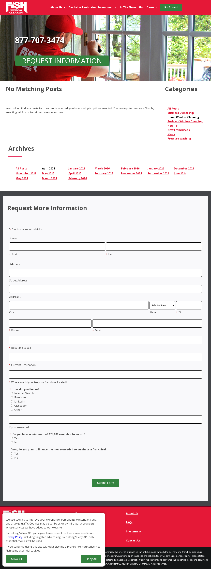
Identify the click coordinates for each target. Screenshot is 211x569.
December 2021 (184, 168)
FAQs (129, 522)
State (153, 312)
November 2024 (131, 173)
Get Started (171, 7)
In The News (128, 7)
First (13, 254)
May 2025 (48, 173)
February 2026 (130, 168)
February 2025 (104, 173)
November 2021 (26, 173)
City (11, 312)
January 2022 (76, 168)
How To (172, 125)
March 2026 (102, 168)
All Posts (173, 108)
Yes (15, 438)
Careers (152, 7)
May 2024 (22, 178)
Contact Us (133, 540)
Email (96, 330)
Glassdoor (19, 405)
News (171, 134)
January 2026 (156, 168)
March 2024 (49, 178)
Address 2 (15, 297)
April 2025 (74, 173)
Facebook (18, 397)
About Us (56, 7)
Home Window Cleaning (183, 117)
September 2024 (158, 173)
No (14, 442)
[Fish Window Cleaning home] (17, 8)
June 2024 (180, 173)
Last (110, 254)
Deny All (91, 559)
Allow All (16, 559)
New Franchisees (178, 130)
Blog (141, 7)
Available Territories (82, 7)
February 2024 (77, 178)
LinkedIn (18, 401)
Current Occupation (22, 365)
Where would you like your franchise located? (38, 382)
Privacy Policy (14, 537)
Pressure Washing (179, 138)
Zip (179, 312)
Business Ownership (180, 113)
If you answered (19, 427)
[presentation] (105, 468)
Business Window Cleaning (185, 121)
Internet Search (22, 393)
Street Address (18, 280)
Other (16, 410)
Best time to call (20, 347)
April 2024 (48, 168)
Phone (14, 330)
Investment (106, 7)
